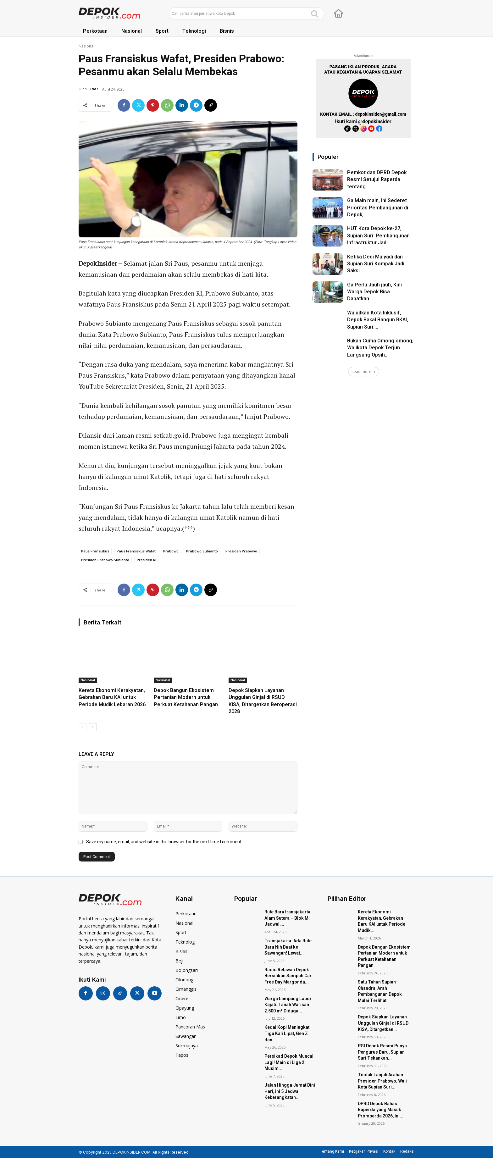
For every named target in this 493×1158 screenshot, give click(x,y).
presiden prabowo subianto (105, 559)
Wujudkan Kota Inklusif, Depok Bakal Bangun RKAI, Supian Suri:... (377, 320)
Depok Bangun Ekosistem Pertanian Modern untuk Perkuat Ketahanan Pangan (186, 697)
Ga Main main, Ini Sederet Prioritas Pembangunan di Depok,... (377, 208)
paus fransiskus (95, 551)
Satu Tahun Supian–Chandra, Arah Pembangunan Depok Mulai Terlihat (380, 991)
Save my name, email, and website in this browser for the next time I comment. (164, 841)
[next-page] (93, 727)
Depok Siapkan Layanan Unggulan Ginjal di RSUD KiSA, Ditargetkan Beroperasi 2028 (263, 701)
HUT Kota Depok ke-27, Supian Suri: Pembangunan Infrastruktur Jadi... (378, 236)
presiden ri (146, 559)
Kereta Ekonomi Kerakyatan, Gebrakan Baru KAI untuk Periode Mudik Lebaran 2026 (112, 697)
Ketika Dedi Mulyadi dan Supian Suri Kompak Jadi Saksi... (375, 264)
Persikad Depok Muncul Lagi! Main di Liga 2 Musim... (288, 1062)
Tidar (93, 88)
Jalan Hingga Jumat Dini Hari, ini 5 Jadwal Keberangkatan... (289, 1091)
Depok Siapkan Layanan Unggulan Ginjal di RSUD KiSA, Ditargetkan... (383, 1023)
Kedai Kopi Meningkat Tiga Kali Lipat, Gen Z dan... (286, 1033)
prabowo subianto (202, 551)
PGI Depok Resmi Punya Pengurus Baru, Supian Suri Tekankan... (382, 1052)
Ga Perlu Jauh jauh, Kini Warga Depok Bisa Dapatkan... (374, 292)
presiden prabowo (241, 551)
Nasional (86, 46)
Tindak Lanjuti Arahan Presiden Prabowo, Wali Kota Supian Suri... (382, 1081)
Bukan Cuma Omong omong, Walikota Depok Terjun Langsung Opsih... (380, 348)
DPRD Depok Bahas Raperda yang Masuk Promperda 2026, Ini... (380, 1109)
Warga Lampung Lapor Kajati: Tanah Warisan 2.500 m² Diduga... (288, 1004)
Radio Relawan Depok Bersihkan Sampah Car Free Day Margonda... (288, 976)
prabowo (171, 551)
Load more (364, 371)
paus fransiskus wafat (136, 551)
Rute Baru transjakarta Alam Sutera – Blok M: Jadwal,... (287, 918)
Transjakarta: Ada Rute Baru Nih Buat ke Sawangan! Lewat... (288, 947)
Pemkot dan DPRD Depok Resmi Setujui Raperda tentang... (377, 180)
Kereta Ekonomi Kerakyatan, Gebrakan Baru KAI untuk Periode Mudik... (381, 921)
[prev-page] (82, 727)
